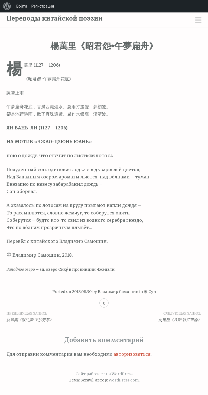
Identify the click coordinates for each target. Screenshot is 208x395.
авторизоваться (132, 354)
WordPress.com (124, 380)
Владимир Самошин (118, 291)
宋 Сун (150, 291)
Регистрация (42, 6)
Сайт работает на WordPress (104, 373)
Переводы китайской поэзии (54, 18)
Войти (21, 6)
